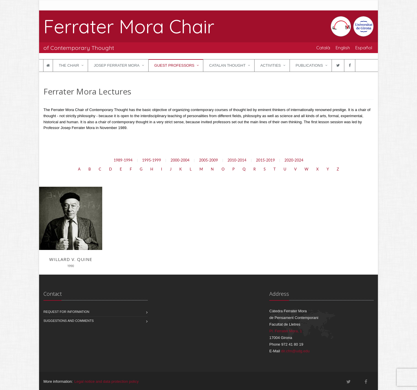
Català (323, 47)
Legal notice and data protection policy (106, 381)
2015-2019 (265, 160)
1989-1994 (123, 160)
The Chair (69, 65)
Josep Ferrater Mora (117, 65)
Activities (270, 65)
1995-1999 (151, 160)
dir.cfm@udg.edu (295, 351)
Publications (309, 65)
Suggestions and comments (68, 320)
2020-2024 (293, 160)
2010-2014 (237, 160)
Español (363, 47)
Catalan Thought (227, 65)
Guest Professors (174, 65)
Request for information (66, 311)
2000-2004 (180, 160)
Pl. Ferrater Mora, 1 (285, 331)
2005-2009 (208, 160)
